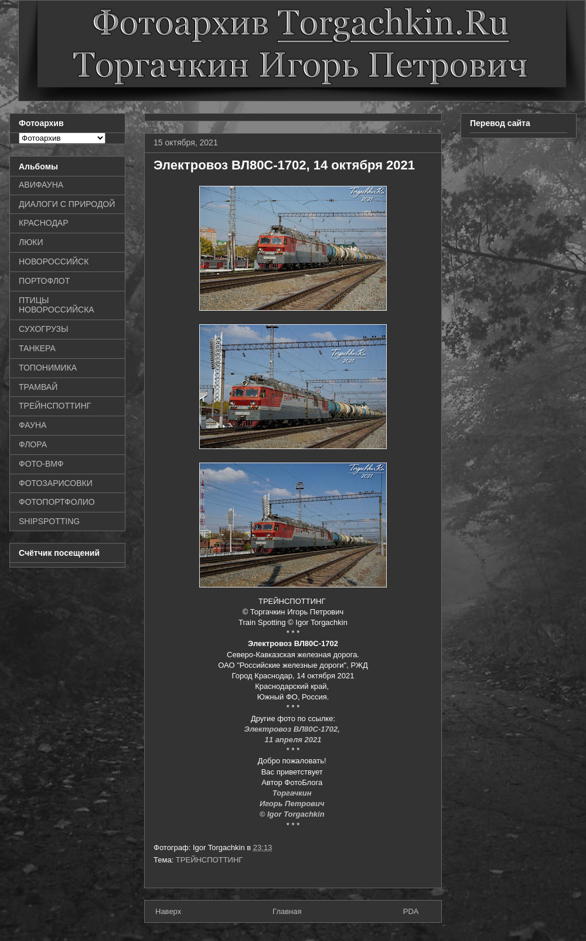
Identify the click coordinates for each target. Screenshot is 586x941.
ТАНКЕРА (37, 348)
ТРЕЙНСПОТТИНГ (209, 859)
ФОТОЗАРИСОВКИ (56, 483)
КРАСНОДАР (44, 222)
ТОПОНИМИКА (48, 367)
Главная (286, 911)
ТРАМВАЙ (38, 387)
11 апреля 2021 (293, 739)
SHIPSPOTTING (49, 521)
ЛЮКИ (31, 242)
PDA (411, 911)
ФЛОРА (33, 444)
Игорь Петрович (293, 803)
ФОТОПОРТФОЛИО (57, 502)
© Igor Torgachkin (293, 814)
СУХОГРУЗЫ (43, 329)
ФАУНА (32, 425)
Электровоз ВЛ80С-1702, (293, 729)
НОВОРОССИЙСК (53, 261)
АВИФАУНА (41, 184)
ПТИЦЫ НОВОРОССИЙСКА (56, 305)
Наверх (168, 911)
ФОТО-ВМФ (41, 463)
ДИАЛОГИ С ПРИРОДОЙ (67, 204)
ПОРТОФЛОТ (44, 281)
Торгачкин (293, 793)
